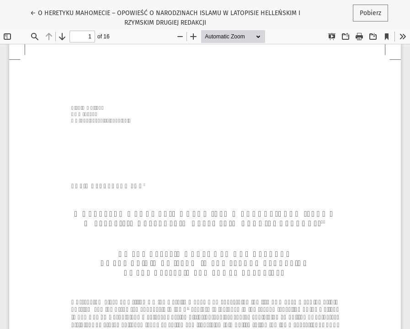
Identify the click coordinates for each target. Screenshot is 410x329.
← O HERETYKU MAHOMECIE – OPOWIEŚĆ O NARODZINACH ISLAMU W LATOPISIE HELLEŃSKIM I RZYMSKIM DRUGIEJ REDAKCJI (165, 17)
